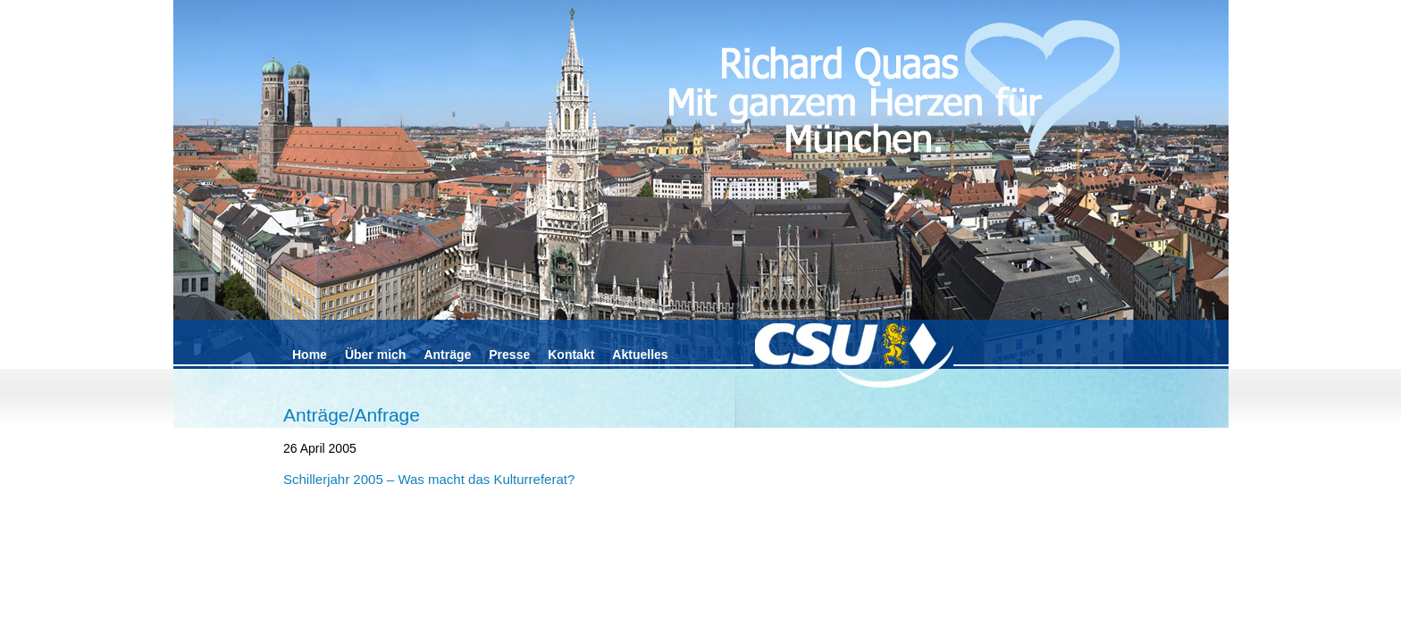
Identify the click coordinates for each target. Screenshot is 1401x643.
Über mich (375, 354)
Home (309, 354)
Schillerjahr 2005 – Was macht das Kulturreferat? (429, 479)
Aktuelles (639, 354)
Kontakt (571, 354)
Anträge (447, 354)
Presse (509, 354)
